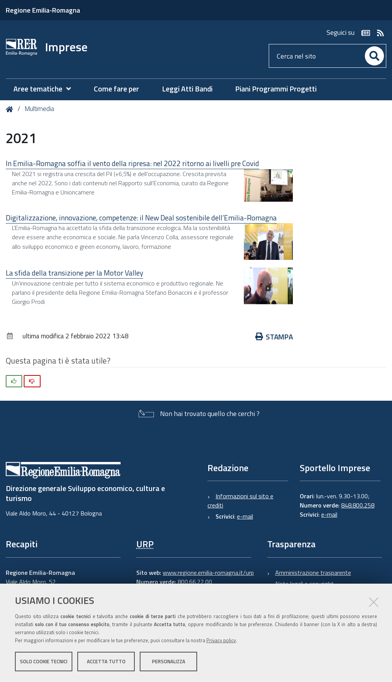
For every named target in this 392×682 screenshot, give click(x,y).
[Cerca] (374, 55)
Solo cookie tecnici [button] (43, 662)
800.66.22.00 (195, 581)
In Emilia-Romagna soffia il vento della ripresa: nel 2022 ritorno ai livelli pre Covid (132, 163)
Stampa (274, 336)
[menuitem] (45, 89)
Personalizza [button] (168, 662)
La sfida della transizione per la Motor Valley (74, 272)
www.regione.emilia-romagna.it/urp (208, 572)
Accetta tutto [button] (106, 662)
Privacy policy (221, 641)
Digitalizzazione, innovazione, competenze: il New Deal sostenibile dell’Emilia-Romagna (141, 217)
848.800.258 (357, 505)
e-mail (245, 516)
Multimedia (39, 109)
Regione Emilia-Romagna (43, 10)
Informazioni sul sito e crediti (240, 500)
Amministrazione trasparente (313, 572)
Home (11, 109)
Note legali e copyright (304, 583)
